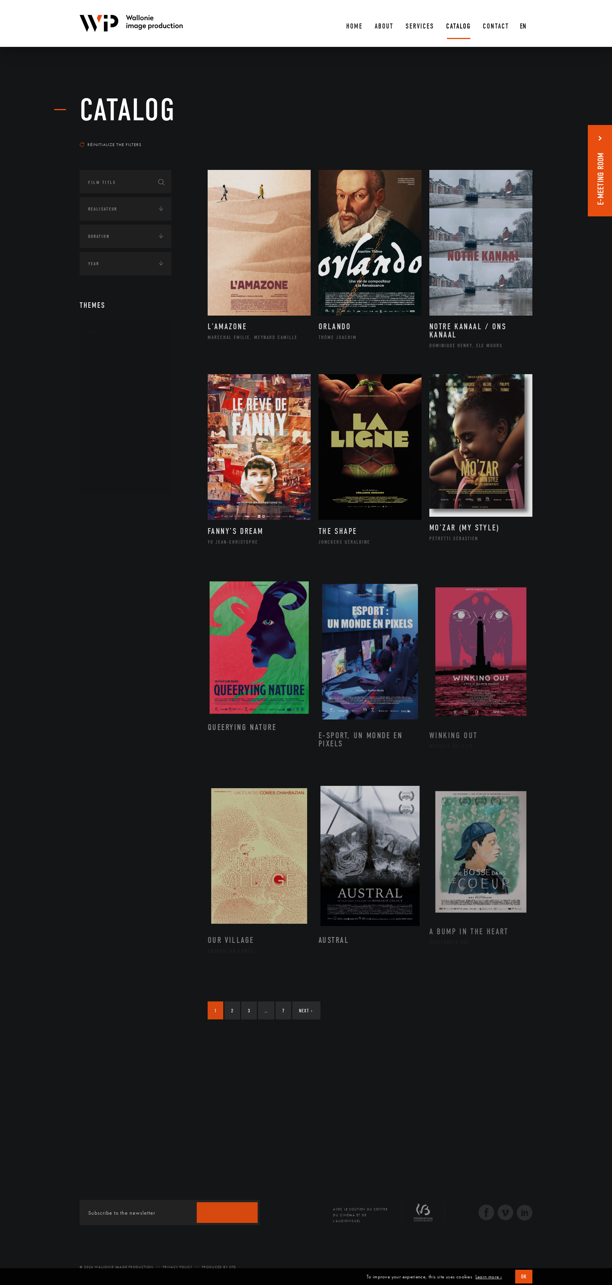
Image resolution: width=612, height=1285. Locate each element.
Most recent (518, 137)
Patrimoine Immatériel (125, 430)
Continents (101, 506)
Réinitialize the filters (111, 144)
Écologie (98, 530)
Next (306, 1011)
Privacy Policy (177, 1267)
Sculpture (108, 467)
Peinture (106, 442)
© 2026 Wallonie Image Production (116, 1267)
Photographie (113, 454)
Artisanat (108, 367)
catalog (128, 110)
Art (91, 331)
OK (524, 1276)
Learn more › (488, 1277)
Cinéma (105, 392)
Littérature (110, 405)
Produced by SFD (219, 1267)
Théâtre (105, 479)
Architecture (112, 355)
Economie (98, 554)
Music (103, 417)
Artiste (104, 380)
